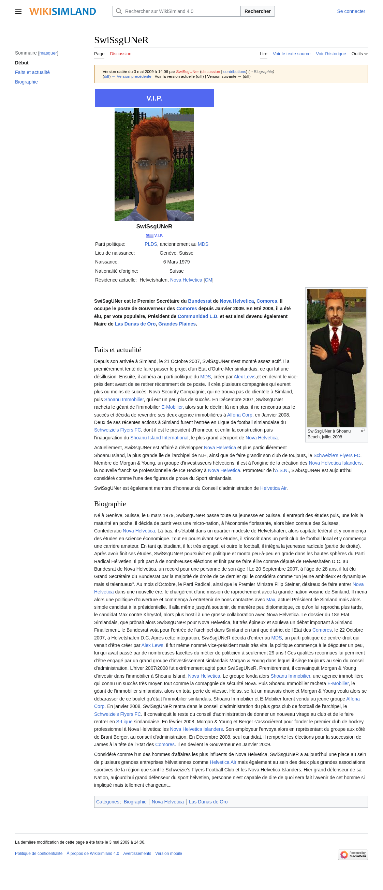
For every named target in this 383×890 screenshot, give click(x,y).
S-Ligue (124, 721)
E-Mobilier (171, 407)
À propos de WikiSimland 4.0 (93, 853)
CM (208, 280)
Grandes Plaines (177, 324)
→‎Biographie (261, 71)
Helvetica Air (273, 488)
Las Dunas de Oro (135, 324)
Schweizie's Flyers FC (117, 430)
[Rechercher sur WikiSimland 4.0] (177, 11)
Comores (266, 301)
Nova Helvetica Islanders (335, 463)
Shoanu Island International (159, 437)
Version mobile (168, 853)
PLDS (151, 244)
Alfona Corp (239, 415)
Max (270, 599)
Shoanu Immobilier (124, 399)
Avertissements (137, 853)
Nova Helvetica (186, 280)
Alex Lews (244, 376)
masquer (48, 53)
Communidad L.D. (198, 316)
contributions (234, 71)
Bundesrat (199, 301)
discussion (210, 71)
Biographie (135, 801)
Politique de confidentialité (38, 853)
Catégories (107, 801)
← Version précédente (131, 76)
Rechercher (258, 11)
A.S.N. (282, 470)
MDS (203, 244)
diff (106, 76)
